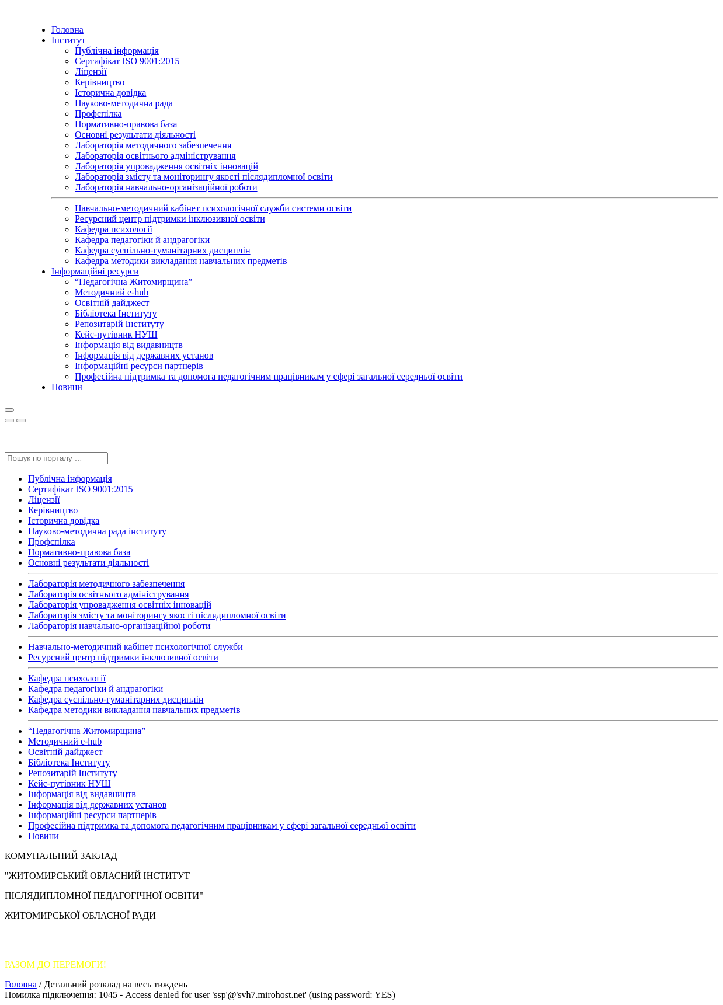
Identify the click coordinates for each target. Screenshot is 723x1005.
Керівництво (99, 82)
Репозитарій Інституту (119, 324)
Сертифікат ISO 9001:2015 (127, 61)
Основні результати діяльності (135, 135)
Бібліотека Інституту (116, 313)
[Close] (9, 420)
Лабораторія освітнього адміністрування (155, 156)
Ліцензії (91, 71)
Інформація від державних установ (144, 355)
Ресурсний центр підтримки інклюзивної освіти (170, 219)
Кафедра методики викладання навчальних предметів (181, 261)
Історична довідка (110, 93)
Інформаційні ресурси (95, 271)
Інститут (68, 40)
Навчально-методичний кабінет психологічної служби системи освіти (213, 208)
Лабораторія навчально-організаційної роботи (166, 187)
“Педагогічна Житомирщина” (133, 282)
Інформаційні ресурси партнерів (139, 366)
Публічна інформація (117, 50)
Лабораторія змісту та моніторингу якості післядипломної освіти (204, 177)
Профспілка (98, 114)
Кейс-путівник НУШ (116, 334)
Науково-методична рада (124, 103)
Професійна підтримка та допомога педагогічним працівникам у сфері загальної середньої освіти (269, 376)
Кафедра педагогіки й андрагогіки (142, 240)
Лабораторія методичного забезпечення (153, 145)
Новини (66, 387)
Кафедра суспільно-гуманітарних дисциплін (163, 250)
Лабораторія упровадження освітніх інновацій (166, 166)
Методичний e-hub (111, 292)
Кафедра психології (113, 229)
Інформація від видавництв (129, 345)
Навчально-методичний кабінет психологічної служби (135, 647)
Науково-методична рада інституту (97, 531)
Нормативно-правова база (126, 124)
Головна (67, 29)
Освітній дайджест (112, 303)
